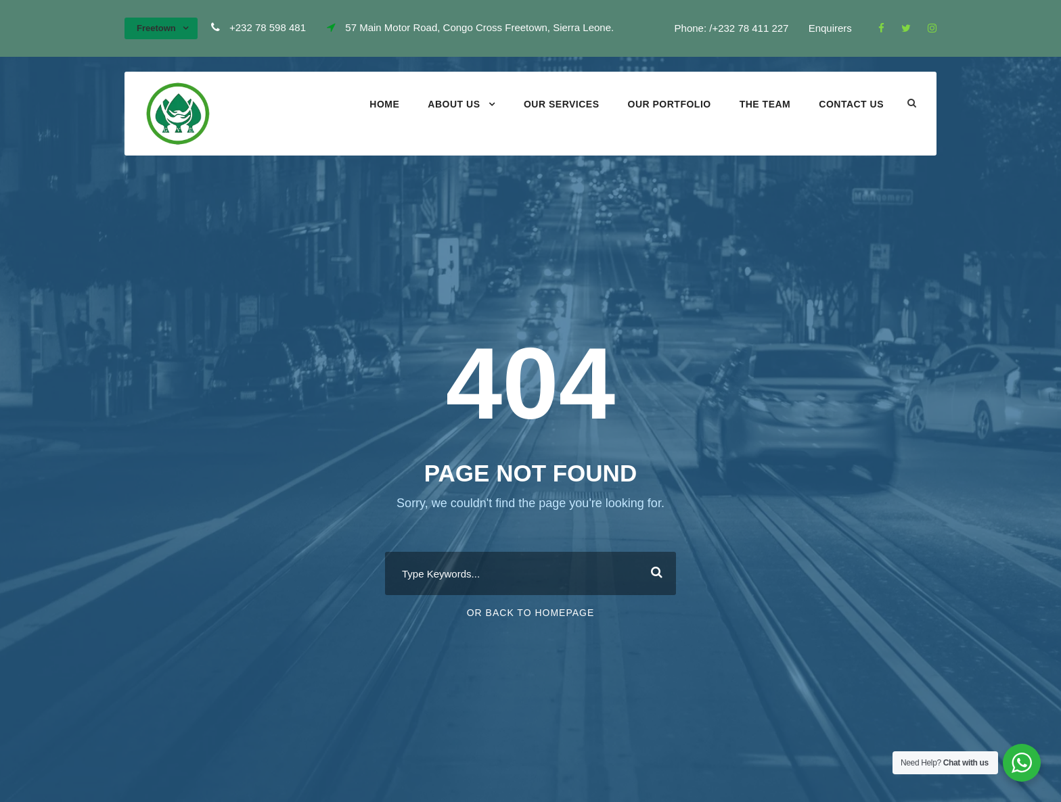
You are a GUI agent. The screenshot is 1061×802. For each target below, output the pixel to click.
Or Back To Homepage (531, 612)
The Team (765, 104)
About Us (454, 104)
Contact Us (851, 104)
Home (384, 104)
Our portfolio (669, 104)
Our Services (562, 104)
